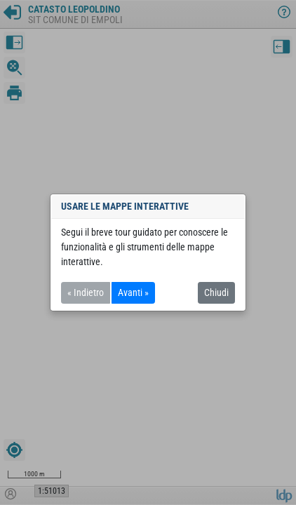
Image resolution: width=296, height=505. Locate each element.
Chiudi (216, 292)
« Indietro (85, 292)
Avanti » (133, 292)
